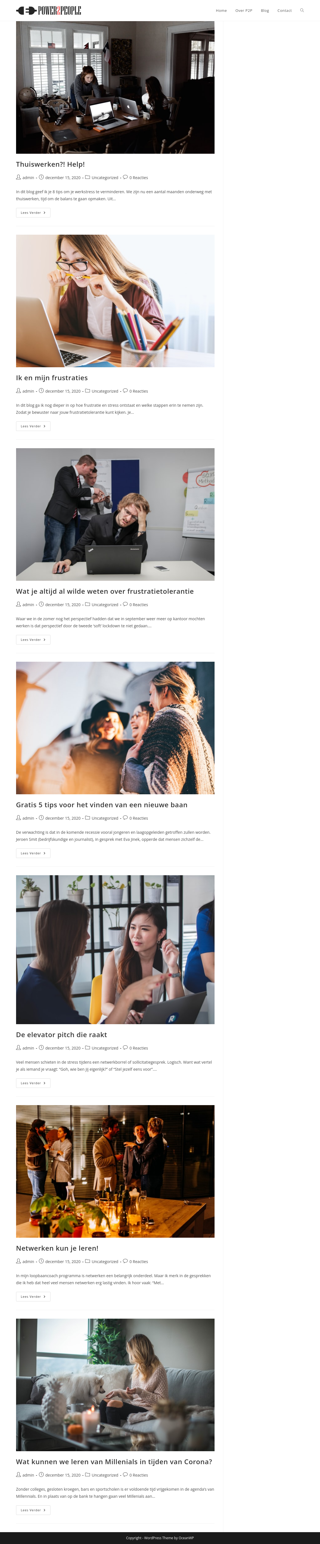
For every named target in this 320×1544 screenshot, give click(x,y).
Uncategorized (105, 177)
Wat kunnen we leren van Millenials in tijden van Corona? (114, 1461)
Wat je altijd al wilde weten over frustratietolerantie (105, 591)
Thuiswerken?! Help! (50, 164)
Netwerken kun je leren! (57, 1248)
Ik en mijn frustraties (52, 377)
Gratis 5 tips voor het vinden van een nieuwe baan (102, 804)
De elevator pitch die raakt (61, 1034)
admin (28, 177)
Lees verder (35, 213)
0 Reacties (138, 177)
